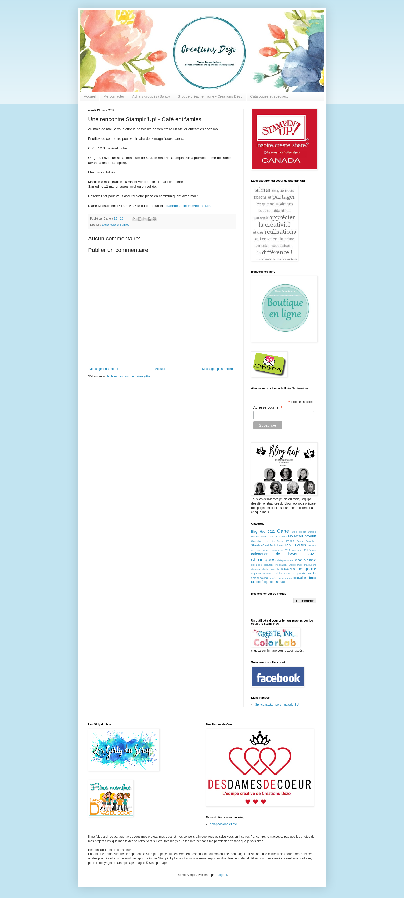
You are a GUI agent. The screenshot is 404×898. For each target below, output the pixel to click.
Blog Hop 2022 (263, 532)
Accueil (90, 96)
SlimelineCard (260, 545)
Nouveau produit (302, 536)
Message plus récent (103, 369)
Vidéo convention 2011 (276, 550)
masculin (275, 569)
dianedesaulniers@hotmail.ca (188, 206)
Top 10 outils (295, 545)
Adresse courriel (268, 407)
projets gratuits (306, 573)
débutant (268, 564)
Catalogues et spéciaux (269, 96)
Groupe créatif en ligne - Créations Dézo (210, 96)
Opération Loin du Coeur (267, 540)
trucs (312, 578)
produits (277, 573)
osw (268, 573)
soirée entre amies (281, 577)
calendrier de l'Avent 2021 (283, 554)
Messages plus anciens (218, 369)
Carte (283, 531)
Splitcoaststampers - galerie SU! (277, 704)
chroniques (263, 559)
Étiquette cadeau (273, 582)
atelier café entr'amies (115, 224)
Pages (290, 540)
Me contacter (113, 96)
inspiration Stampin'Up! (288, 564)
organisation (258, 573)
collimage (256, 564)
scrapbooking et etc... (225, 824)
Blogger (222, 875)
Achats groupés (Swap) (151, 96)
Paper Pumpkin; (306, 540)
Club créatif (299, 531)
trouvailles (300, 578)
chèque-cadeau (285, 560)
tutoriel (256, 582)
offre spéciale (306, 569)
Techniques (277, 545)
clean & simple (305, 560)
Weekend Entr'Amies (304, 550)
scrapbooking (259, 577)
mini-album (288, 569)
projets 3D (289, 573)
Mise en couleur (277, 536)
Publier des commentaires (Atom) (130, 376)
